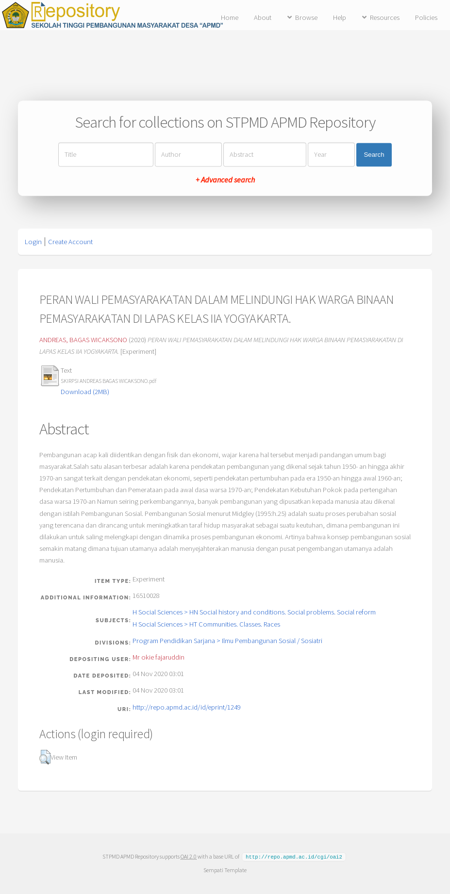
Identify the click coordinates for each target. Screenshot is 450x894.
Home (229, 17)
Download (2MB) (85, 391)
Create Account (70, 241)
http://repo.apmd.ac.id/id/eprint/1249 (187, 707)
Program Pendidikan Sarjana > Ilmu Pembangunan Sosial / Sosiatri (227, 640)
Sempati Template (225, 869)
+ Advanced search (225, 180)
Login (33, 241)
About (262, 17)
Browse (306, 17)
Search (374, 154)
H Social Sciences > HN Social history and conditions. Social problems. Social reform (254, 612)
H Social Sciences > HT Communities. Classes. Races (206, 624)
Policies (426, 17)
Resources (385, 17)
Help (339, 17)
